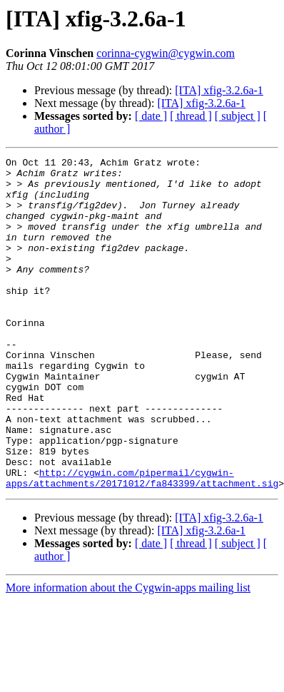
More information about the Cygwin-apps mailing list (128, 654)
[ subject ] (237, 116)
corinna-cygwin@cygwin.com (165, 53)
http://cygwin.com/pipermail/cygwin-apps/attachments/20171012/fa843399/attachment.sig (142, 543)
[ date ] (151, 116)
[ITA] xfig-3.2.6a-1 (219, 90)
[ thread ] (191, 116)
